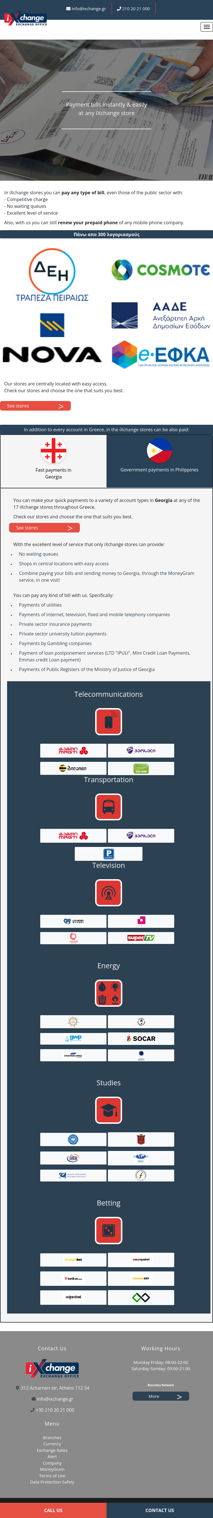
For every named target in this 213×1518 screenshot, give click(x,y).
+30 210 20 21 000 (55, 1410)
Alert (52, 1456)
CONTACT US (160, 1510)
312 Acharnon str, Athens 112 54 (55, 1388)
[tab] (54, 461)
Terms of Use (52, 1475)
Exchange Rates (52, 1450)
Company (52, 1463)
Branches (52, 1437)
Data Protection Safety (52, 1482)
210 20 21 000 (136, 8)
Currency (52, 1443)
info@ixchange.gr (89, 8)
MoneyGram (52, 1469)
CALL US (53, 1510)
